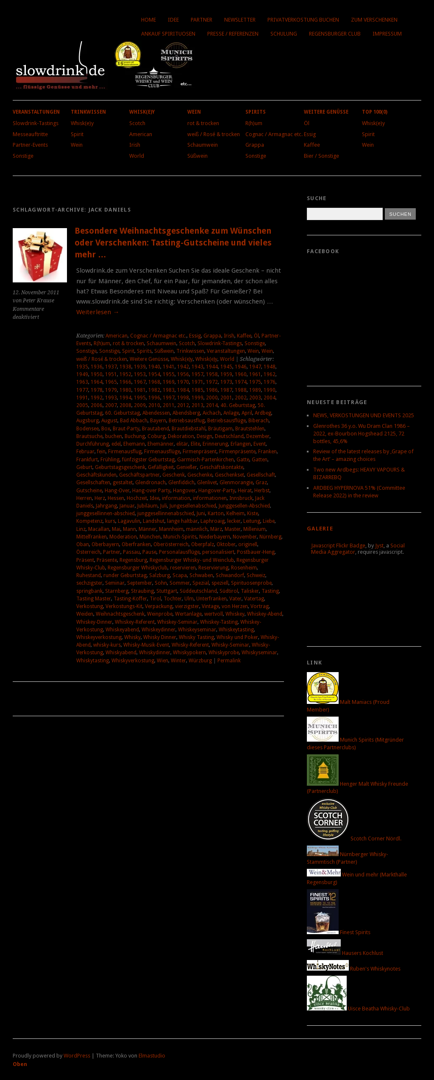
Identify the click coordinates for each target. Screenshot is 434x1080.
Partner (201, 20)
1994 (125, 398)
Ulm (189, 599)
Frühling (110, 460)
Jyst (379, 545)
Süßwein (197, 156)
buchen (113, 436)
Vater (235, 599)
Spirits (255, 112)
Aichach (212, 413)
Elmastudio (152, 1055)
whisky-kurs (107, 645)
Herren (84, 498)
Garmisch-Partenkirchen (205, 460)
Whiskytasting (92, 661)
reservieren (183, 568)
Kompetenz (89, 521)
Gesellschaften (93, 483)
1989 (255, 390)
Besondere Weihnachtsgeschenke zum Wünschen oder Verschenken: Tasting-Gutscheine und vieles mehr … (173, 242)
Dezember (258, 436)
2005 (82, 405)
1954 (154, 374)
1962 (269, 374)
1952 (125, 374)
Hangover (184, 491)
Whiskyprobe (224, 653)
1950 (97, 374)
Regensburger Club (335, 34)
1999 (197, 398)
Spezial (200, 583)
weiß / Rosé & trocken (213, 134)
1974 (241, 382)
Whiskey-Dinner (94, 622)
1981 (140, 390)
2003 (255, 398)
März (216, 529)
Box (105, 429)
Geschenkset (229, 475)
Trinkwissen (88, 112)
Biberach (258, 421)
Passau (131, 552)
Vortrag (259, 606)
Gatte (242, 460)
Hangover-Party (216, 491)
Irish (134, 145)
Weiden (84, 614)
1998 (183, 398)
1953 (140, 374)
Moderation (123, 537)
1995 (140, 398)
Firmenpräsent (200, 452)
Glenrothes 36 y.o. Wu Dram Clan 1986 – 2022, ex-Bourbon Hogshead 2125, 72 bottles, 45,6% (361, 433)
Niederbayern (214, 537)
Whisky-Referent (190, 645)
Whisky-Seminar (230, 645)
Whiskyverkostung (132, 661)
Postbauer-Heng (256, 552)
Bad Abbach (133, 421)
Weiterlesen (97, 312)
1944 (212, 367)
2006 (97, 405)
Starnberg (116, 591)
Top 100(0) (374, 112)
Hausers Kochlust (345, 953)
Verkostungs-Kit (124, 606)
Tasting (270, 591)
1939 (140, 367)
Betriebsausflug (187, 421)
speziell (219, 583)
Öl (306, 123)
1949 (82, 374)
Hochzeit (137, 498)
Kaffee (312, 145)
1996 (154, 398)
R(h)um (253, 123)
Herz (100, 498)
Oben (20, 1064)
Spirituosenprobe (251, 583)
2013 (197, 405)
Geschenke (199, 475)
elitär (182, 444)
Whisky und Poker (237, 637)
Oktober (226, 544)
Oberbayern (105, 544)
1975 (255, 382)
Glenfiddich (181, 483)
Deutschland (229, 436)
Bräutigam (220, 429)
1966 (125, 382)
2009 (140, 405)
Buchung (135, 436)
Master (233, 529)
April (247, 413)
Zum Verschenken (374, 20)
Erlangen (241, 444)
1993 (111, 398)
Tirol (155, 599)
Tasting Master (93, 599)
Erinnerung (215, 444)
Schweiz (256, 575)
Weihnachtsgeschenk (120, 614)
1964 (97, 382)
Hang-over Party (151, 491)
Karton (216, 513)
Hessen (116, 498)
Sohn (161, 583)
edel (116, 444)
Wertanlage (188, 614)
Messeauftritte (30, 134)
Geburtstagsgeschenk (120, 467)
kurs (110, 521)
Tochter (173, 599)
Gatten (259, 460)
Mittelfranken (91, 537)
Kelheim (235, 513)
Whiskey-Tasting (219, 622)
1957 (197, 374)
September (139, 583)
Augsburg (87, 421)
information (176, 498)
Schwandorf (230, 575)
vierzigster (187, 606)
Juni (201, 513)
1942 (183, 367)
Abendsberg (186, 413)
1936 (97, 367)
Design (204, 436)
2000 (212, 398)
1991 (82, 398)
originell (247, 544)
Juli (163, 506)
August (109, 421)
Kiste (252, 513)
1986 (212, 390)
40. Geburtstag (237, 405)
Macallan (98, 529)
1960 (241, 374)
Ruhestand (88, 575)
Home (148, 20)
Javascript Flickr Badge (338, 545)
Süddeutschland (198, 591)
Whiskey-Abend (264, 614)
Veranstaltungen (36, 112)
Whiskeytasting (236, 630)
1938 (125, 367)
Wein (77, 145)
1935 (82, 367)
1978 (97, 390)
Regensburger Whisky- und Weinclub (192, 560)
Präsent (85, 560)
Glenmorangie (236, 483)
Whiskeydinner (158, 630)
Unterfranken (211, 599)
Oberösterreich (171, 544)
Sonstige (23, 156)
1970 (183, 382)
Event (259, 444)
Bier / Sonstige (321, 156)
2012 (183, 405)
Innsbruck (241, 498)
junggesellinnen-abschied (105, 513)
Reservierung (213, 568)
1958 (212, 374)
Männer (147, 529)
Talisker (250, 591)
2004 (269, 398)
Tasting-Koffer (130, 599)
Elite (195, 444)
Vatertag (254, 599)
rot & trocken (203, 123)
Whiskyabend (121, 653)
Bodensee (87, 429)
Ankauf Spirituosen (168, 34)
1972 (212, 382)
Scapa (179, 575)
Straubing (142, 591)
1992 (97, 398)
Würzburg (200, 661)
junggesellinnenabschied (165, 513)
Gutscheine (89, 491)
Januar (127, 506)
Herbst (262, 491)
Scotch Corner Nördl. (354, 838)
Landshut (153, 521)
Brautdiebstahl (189, 429)
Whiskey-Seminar (177, 622)
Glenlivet (207, 483)
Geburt (84, 467)
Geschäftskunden (96, 475)
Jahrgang (106, 506)
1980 (125, 390)
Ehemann (134, 444)
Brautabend (155, 429)
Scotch (137, 123)
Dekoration (181, 436)
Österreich (88, 552)
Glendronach (150, 483)
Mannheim (171, 529)
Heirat (245, 491)
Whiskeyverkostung (99, 637)
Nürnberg (270, 537)
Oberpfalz (202, 544)
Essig (310, 134)
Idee (173, 20)
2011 (169, 405)
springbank (89, 591)
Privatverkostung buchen (303, 20)
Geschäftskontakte (221, 467)
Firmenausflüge (162, 452)
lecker (234, 521)
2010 (154, 405)
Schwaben (201, 575)
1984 (183, 390)
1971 (197, 382)
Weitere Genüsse (326, 112)
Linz (81, 529)
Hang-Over (117, 491)
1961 (255, 374)
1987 (226, 390)
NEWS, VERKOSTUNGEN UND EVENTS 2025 (363, 415)
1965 (111, 382)
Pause (149, 552)
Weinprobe (159, 614)
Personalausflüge (179, 552)
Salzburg (159, 575)
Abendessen (156, 413)
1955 (169, 374)
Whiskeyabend (122, 630)
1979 (111, 390)
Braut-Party (126, 429)
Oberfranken (136, 544)
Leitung (251, 521)
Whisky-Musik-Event (146, 645)
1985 (197, 390)
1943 (197, 367)
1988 (241, 390)
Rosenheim (244, 568)
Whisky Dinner (159, 637)
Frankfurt (87, 460)
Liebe (269, 521)
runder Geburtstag (125, 575)
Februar (85, 452)
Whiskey (235, 614)
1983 (169, 390)
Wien (162, 661)
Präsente (107, 560)
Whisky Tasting (196, 637)
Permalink (229, 661)
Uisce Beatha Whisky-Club (358, 1008)
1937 (111, 367)
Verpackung (158, 606)
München (150, 537)
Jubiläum (147, 506)
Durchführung (92, 444)
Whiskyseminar (259, 653)
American (140, 134)
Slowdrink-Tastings (35, 123)
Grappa (254, 145)
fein (101, 452)
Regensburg (133, 560)
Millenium (254, 529)
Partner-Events (30, 145)
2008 (125, 405)
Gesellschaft (261, 475)
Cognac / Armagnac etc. (274, 134)
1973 (226, 382)
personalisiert (218, 552)
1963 (82, 382)
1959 (226, 374)
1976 (269, 382)
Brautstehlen (249, 429)
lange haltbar (182, 521)
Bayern (158, 421)
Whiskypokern (189, 653)
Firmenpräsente (237, 452)
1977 (82, 390)
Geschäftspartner (139, 475)
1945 (226, 367)
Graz (261, 483)
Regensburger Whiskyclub (137, 568)
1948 (269, 367)
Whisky (132, 637)
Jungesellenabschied (193, 506)
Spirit (77, 134)
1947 (255, 367)
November (245, 537)
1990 (269, 390)
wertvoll (213, 614)
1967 (140, 382)
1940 (154, 367)
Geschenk (173, 475)
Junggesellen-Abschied (244, 506)
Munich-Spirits (180, 537)
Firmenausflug (125, 452)
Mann (129, 529)
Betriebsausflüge (226, 421)
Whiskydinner (154, 653)
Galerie (320, 528)
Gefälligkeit (161, 467)
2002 (241, 398)
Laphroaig (212, 521)
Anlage (231, 413)
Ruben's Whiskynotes (354, 969)
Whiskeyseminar (197, 630)
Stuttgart (166, 591)
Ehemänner (160, 444)
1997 (169, 398)
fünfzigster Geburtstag (148, 460)
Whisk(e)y (82, 123)
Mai (116, 529)
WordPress (77, 1055)
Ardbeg (263, 413)
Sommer (180, 583)
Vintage (210, 606)
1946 (241, 367)
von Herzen (235, 606)
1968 (154, 382)
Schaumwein (202, 145)
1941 (169, 367)
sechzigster (89, 583)
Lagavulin (129, 521)
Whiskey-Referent (135, 622)
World (136, 156)
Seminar (115, 583)
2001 (226, 398)
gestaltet (123, 483)
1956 (183, 374)
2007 (111, 405)
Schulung (283, 34)
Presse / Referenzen (233, 34)
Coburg (156, 436)
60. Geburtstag (122, 413)
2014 (212, 405)
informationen (210, 498)
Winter (178, 661)
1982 (154, 390)
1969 (169, 382)
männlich (197, 529)
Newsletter (240, 20)
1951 (111, 374)
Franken (267, 452)
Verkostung (89, 606)
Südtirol (229, 591)
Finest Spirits (338, 932)
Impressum (387, 34)
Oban (82, 544)
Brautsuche (89, 436)
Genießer (186, 467)
